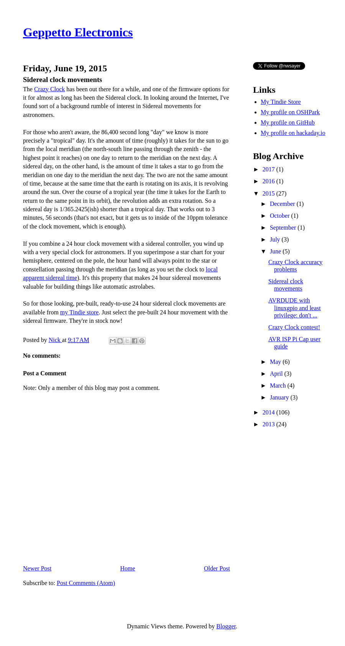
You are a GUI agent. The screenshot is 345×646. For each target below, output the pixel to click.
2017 (269, 169)
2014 (269, 412)
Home (127, 568)
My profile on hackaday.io (293, 133)
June (276, 251)
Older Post (217, 568)
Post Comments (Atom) (86, 583)
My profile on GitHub (288, 122)
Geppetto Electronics (78, 32)
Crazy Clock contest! (294, 327)
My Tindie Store (281, 102)
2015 (269, 193)
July (276, 239)
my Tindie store (79, 312)
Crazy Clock (49, 89)
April (277, 373)
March (279, 385)
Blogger (226, 626)
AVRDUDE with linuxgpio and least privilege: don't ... (294, 307)
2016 (269, 181)
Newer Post (37, 568)
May (276, 361)
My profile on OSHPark (290, 112)
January (280, 397)
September (283, 227)
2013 (269, 424)
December (283, 204)
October (280, 215)
